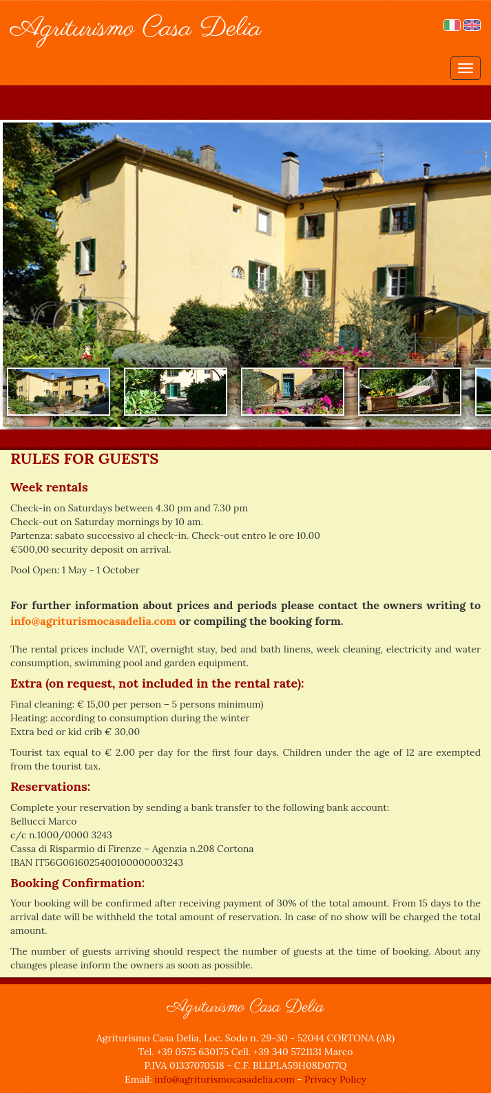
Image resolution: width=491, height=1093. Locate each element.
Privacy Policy (335, 1079)
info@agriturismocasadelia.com (93, 621)
